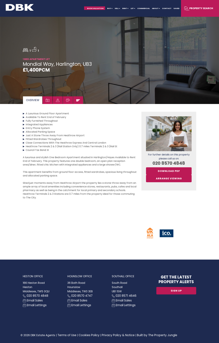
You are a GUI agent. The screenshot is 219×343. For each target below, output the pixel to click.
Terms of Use (66, 335)
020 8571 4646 (124, 296)
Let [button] (133, 8)
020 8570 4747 (79, 296)
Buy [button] (110, 8)
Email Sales (33, 300)
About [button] (156, 8)
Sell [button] (117, 8)
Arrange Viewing (169, 178)
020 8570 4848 (169, 163)
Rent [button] (125, 8)
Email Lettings (35, 305)
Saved (176, 8)
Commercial (143, 8)
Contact (166, 8)
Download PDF (169, 171)
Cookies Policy (89, 335)
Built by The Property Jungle (157, 335)
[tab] (32, 100)
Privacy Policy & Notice (118, 335)
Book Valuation (95, 8)
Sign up (176, 290)
